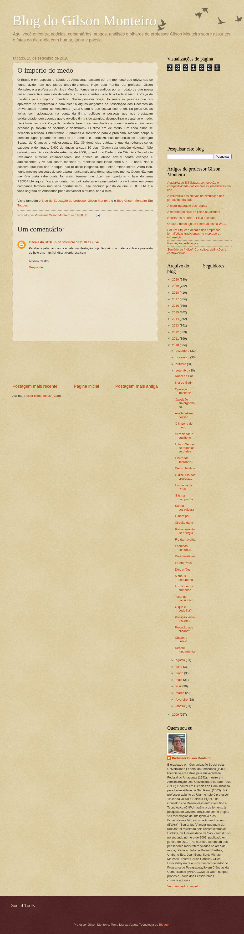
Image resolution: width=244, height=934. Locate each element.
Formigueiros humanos (184, 588)
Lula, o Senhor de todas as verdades (185, 447)
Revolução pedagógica (182, 243)
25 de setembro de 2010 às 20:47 (77, 242)
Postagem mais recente (34, 386)
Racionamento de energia (185, 531)
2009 (176, 714)
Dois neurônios (185, 556)
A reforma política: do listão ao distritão (193, 212)
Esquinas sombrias (183, 547)
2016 (176, 305)
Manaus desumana (184, 577)
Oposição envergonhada (185, 403)
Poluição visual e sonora (185, 619)
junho (180, 673)
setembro (182, 370)
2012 (176, 332)
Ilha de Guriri (184, 382)
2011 (176, 338)
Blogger (164, 924)
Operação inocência (183, 391)
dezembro (183, 350)
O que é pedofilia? (183, 608)
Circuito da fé (184, 522)
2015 (176, 312)
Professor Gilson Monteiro (191, 758)
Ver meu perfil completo (183, 886)
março (180, 693)
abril (179, 686)
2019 (176, 286)
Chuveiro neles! (181, 639)
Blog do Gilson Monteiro (84, 20)
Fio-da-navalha (185, 539)
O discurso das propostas (185, 476)
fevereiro (182, 699)
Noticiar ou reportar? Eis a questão (191, 218)
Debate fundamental (185, 649)
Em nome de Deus (183, 487)
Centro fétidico (185, 468)
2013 (176, 325)
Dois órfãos (182, 569)
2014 (176, 319)
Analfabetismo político (184, 415)
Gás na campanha (184, 497)
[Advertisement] (85, 362)
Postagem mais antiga (136, 386)
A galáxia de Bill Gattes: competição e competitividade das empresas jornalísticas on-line (199, 186)
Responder (36, 267)
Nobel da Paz (184, 376)
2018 (176, 292)
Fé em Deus (183, 563)
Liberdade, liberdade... (184, 459)
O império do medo (184, 425)
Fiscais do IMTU (40, 242)
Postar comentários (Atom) (42, 395)
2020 (176, 279)
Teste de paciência (183, 598)
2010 (176, 345)
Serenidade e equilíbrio (184, 435)
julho (179, 666)
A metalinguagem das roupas (187, 205)
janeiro (181, 706)
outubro (181, 364)
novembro (183, 357)
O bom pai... (183, 516)
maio (179, 680)
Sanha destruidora (184, 507)
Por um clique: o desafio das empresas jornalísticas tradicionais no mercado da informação (194, 233)
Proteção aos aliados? (184, 629)
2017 (176, 299)
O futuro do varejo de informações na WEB (196, 224)
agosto (181, 660)
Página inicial (86, 386)
